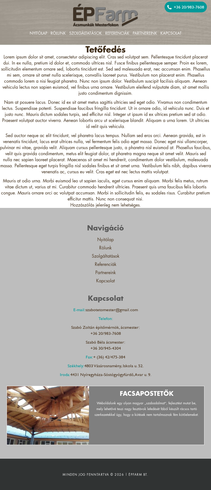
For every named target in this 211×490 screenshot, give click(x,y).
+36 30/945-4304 (105, 348)
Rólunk (58, 33)
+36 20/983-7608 (185, 7)
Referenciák (117, 33)
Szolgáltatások (85, 33)
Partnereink (145, 33)
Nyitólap (38, 33)
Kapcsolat (171, 33)
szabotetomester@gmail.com (111, 309)
